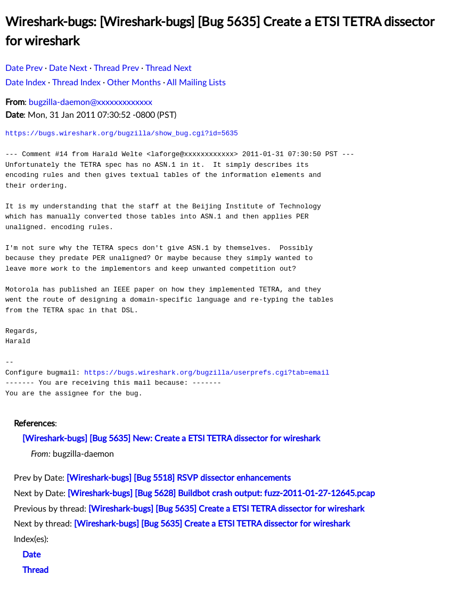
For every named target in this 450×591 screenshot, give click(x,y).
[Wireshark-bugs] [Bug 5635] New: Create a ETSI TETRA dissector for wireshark (171, 438)
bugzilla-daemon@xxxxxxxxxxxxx (90, 102)
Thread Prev (116, 68)
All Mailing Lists (196, 82)
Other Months (134, 82)
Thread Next (168, 68)
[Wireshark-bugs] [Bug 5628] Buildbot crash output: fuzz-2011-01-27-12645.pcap (221, 493)
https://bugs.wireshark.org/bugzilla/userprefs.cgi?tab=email (206, 372)
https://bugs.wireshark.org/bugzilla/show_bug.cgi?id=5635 (121, 133)
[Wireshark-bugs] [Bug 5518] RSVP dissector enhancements (179, 478)
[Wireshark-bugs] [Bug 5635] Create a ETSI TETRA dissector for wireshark (226, 509)
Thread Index (76, 82)
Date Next (68, 68)
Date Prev (24, 68)
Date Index (25, 82)
